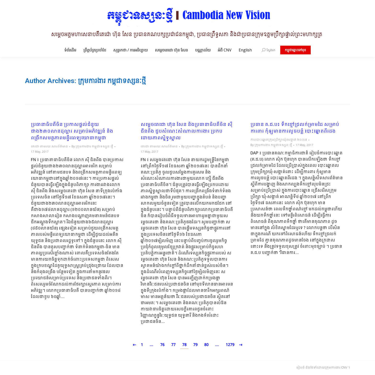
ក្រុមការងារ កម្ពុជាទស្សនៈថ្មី (112, 81)
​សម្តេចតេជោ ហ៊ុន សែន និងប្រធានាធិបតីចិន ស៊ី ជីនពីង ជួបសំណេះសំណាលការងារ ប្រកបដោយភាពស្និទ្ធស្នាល (186, 132)
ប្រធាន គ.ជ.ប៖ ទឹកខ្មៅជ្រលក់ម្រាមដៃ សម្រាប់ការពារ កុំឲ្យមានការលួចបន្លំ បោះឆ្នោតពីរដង (294, 128)
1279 (230, 345)
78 (184, 345)
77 (173, 345)
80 (206, 345)
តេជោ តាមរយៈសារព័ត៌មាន (49, 146)
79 (195, 345)
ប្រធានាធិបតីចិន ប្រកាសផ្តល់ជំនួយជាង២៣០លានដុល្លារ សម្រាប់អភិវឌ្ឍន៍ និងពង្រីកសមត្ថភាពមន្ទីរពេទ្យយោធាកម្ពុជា (72, 132)
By (92, 146)
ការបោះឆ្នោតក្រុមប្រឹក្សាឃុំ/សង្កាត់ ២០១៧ (278, 140)
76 (162, 345)
